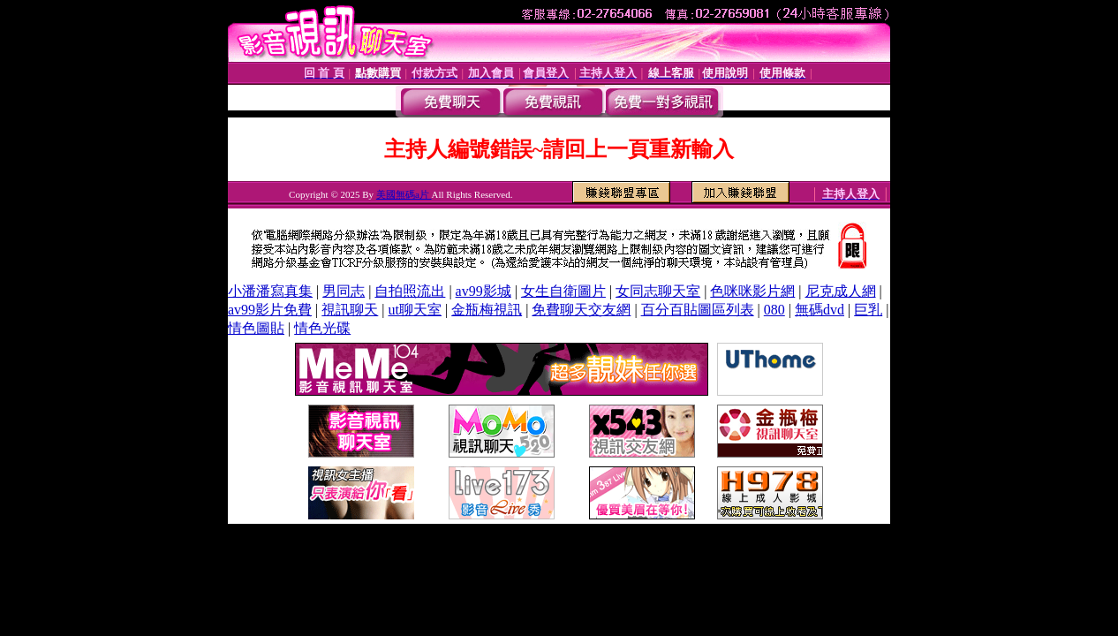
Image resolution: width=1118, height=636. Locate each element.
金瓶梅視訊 (486, 309)
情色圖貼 (256, 328)
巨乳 (868, 309)
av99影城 (483, 291)
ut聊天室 (415, 309)
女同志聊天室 (658, 291)
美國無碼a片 (404, 194)
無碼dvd (819, 309)
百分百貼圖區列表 (697, 309)
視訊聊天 (349, 309)
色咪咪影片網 (752, 291)
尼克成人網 (840, 291)
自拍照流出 (409, 291)
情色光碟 (322, 328)
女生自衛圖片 (563, 291)
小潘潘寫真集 (270, 291)
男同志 (343, 291)
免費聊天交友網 (581, 309)
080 (774, 309)
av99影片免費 (270, 309)
